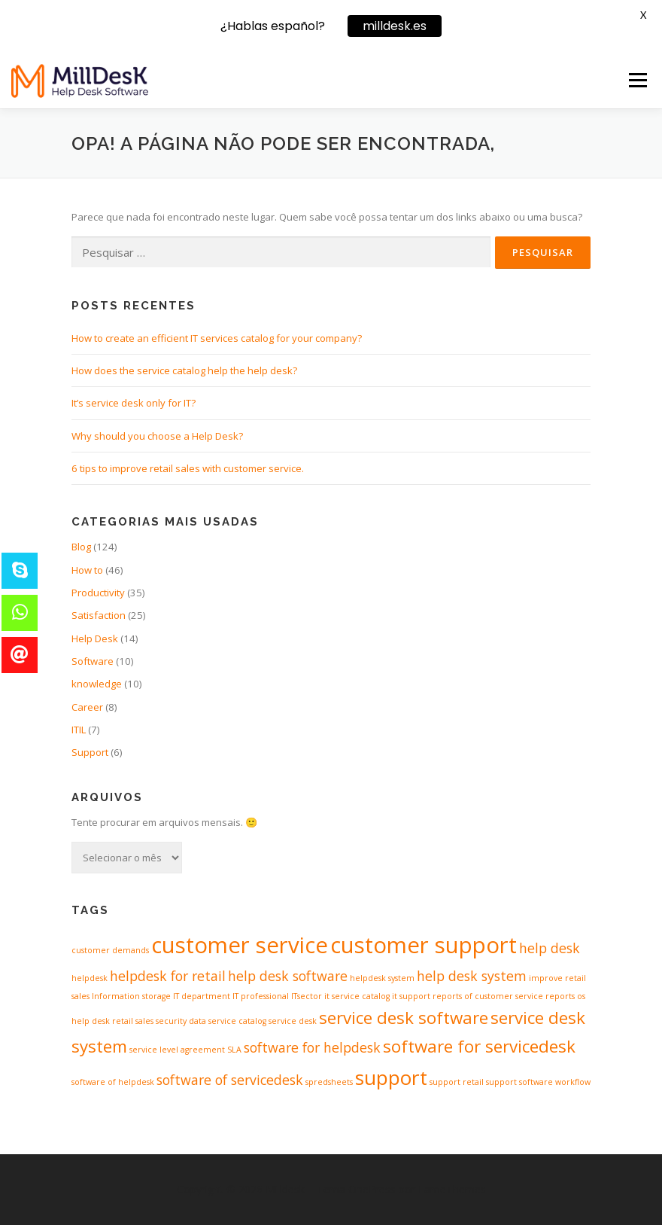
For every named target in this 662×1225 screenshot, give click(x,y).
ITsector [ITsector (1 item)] (306, 996)
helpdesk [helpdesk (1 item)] (89, 978)
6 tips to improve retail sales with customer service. (187, 468)
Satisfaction (98, 615)
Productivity (98, 592)
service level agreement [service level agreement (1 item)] (177, 1049)
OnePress (372, 1189)
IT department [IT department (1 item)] (201, 996)
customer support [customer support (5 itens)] (423, 945)
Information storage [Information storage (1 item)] (131, 996)
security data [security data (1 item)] (181, 1021)
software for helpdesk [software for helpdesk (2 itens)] (312, 1047)
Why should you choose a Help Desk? (157, 436)
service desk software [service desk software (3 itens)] (403, 1017)
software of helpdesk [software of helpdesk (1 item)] (112, 1082)
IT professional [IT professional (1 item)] (260, 996)
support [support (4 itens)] (391, 1077)
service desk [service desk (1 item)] (293, 1021)
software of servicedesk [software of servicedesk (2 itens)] (229, 1080)
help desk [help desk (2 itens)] (549, 948)
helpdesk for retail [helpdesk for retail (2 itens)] (168, 976)
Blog (81, 546)
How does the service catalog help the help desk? (184, 370)
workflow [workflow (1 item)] (573, 1082)
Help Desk (94, 638)
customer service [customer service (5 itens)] (239, 945)
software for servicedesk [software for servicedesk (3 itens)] (479, 1046)
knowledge (96, 683)
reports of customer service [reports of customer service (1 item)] (488, 996)
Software (92, 661)
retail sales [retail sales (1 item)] (132, 1021)
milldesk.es (395, 26)
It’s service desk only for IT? (133, 403)
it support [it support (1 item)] (411, 996)
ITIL (78, 729)
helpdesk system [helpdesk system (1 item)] (382, 978)
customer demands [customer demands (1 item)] (110, 950)
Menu (637, 80)
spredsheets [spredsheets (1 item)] (329, 1082)
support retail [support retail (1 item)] (457, 1082)
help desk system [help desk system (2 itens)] (472, 976)
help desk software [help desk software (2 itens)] (288, 976)
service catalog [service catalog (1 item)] (237, 1021)
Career (87, 707)
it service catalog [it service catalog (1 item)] (357, 996)
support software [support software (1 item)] (519, 1082)
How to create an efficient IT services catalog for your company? (216, 338)
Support (89, 752)
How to (87, 570)
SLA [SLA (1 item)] (234, 1049)
